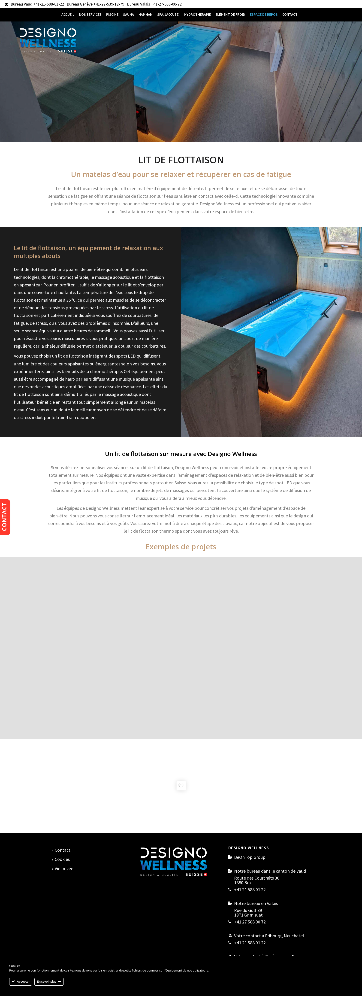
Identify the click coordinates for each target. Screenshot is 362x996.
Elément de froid (230, 14)
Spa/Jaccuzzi (168, 14)
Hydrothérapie (197, 14)
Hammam (146, 14)
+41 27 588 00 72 (250, 922)
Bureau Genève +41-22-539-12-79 (95, 4)
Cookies (61, 859)
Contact (290, 14)
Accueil (67, 14)
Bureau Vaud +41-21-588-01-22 (37, 4)
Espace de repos (264, 14)
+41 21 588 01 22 (250, 889)
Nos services (90, 14)
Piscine (112, 14)
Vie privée (62, 868)
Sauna (128, 14)
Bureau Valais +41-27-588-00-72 (154, 4)
